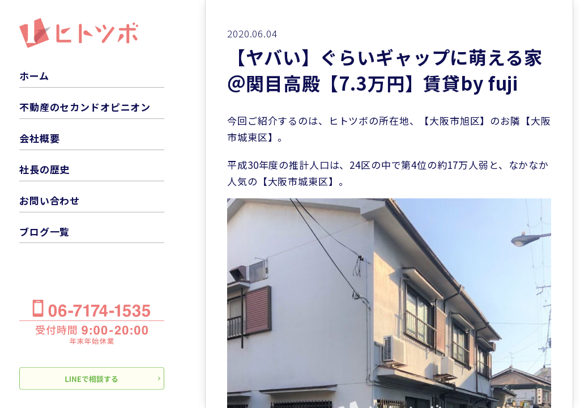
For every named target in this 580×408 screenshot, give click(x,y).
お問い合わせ (49, 200)
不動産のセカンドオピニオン (85, 107)
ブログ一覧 (44, 231)
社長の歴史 (44, 169)
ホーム (34, 76)
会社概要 (39, 138)
